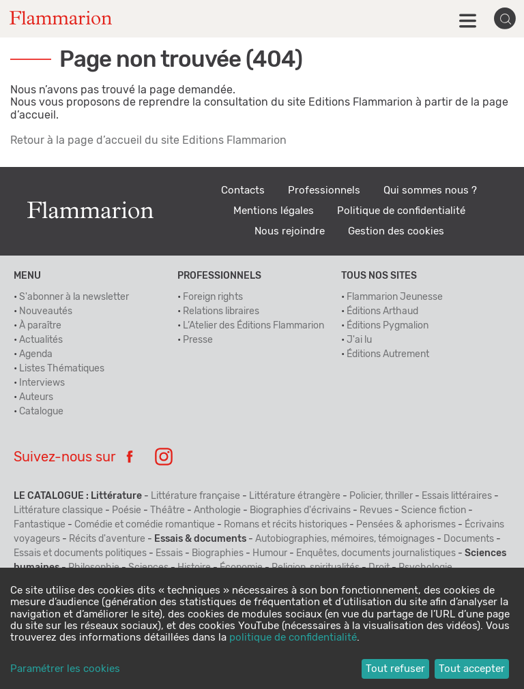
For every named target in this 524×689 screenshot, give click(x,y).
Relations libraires (221, 311)
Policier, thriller (381, 496)
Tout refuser (395, 669)
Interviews (42, 383)
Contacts (243, 190)
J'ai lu (359, 340)
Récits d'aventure (107, 539)
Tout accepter (472, 669)
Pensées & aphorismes (406, 525)
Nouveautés (45, 311)
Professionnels (324, 190)
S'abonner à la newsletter (74, 297)
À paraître (40, 326)
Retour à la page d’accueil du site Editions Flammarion (148, 140)
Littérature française (195, 496)
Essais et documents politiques (80, 553)
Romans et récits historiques (285, 525)
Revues (376, 510)
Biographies (218, 553)
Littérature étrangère (294, 496)
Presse (198, 340)
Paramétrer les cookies (65, 669)
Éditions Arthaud (382, 311)
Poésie (126, 510)
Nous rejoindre (289, 231)
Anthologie (217, 510)
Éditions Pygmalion (387, 326)
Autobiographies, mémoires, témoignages (345, 539)
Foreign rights (213, 297)
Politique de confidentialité (401, 211)
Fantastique (40, 525)
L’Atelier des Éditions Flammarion (253, 326)
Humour (269, 553)
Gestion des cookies (396, 231)
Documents (468, 539)
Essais (169, 553)
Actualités (41, 340)
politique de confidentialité (293, 637)
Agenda (36, 354)
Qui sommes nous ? (430, 190)
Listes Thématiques (61, 368)
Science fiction (433, 510)
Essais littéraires (457, 496)
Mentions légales (273, 211)
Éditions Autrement (388, 354)
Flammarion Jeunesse (395, 297)
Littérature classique (58, 510)
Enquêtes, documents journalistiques (376, 553)
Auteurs (36, 397)
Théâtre (167, 510)
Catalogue (41, 411)
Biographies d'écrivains (300, 510)
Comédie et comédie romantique (144, 525)
